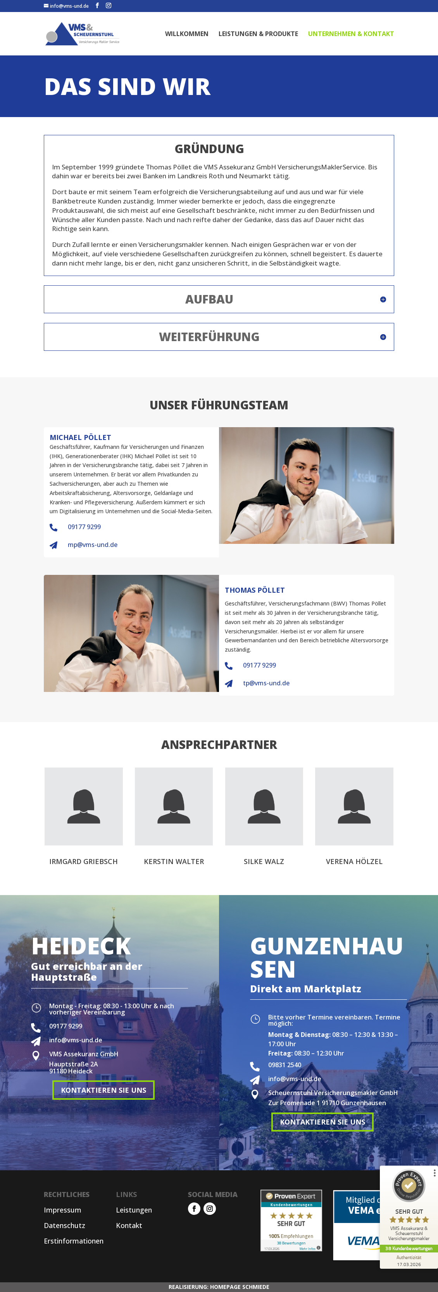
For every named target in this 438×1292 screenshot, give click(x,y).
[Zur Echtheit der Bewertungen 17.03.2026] (409, 1260)
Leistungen (134, 1209)
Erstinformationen (73, 1240)
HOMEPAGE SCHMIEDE (239, 1286)
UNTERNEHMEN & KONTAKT (351, 34)
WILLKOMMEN (187, 34)
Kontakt (129, 1225)
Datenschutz (64, 1225)
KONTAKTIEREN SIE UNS (103, 1090)
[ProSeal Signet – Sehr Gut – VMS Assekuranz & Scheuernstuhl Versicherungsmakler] (409, 1207)
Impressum (62, 1209)
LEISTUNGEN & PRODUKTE (258, 34)
